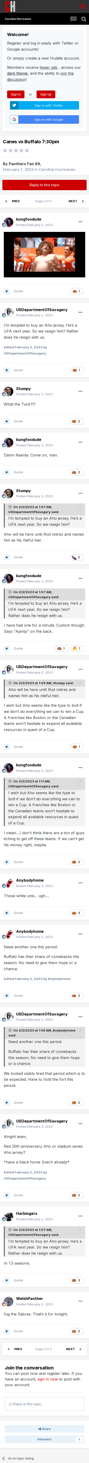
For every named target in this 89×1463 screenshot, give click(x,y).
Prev (16, 201)
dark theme (17, 73)
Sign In (16, 94)
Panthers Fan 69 (24, 163)
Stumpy (59, 683)
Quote (18, 291)
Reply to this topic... (26, 1404)
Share (44, 1428)
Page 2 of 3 (44, 201)
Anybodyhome (64, 1030)
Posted (34, 225)
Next (73, 201)
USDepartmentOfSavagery (29, 512)
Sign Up (46, 94)
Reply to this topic (45, 185)
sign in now (47, 1379)
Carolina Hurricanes (57, 169)
